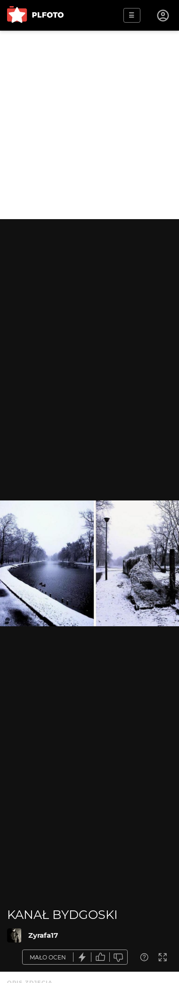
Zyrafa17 (43, 935)
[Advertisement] (89, 124)
